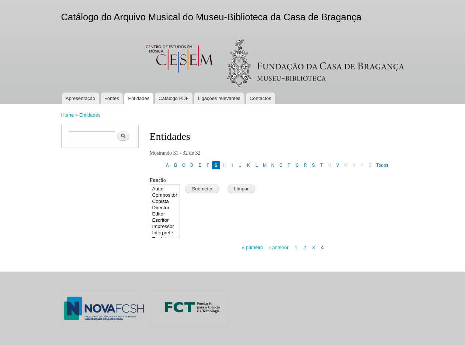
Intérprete (165, 233)
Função (158, 180)
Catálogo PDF (174, 98)
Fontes (111, 98)
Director (165, 208)
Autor (165, 189)
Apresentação (80, 98)
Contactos (260, 98)
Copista (165, 202)
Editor (165, 214)
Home (67, 115)
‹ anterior (278, 247)
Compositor (165, 195)
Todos (382, 165)
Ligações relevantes (219, 98)
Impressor (165, 227)
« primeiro (252, 247)
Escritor (165, 220)
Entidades (138, 98)
